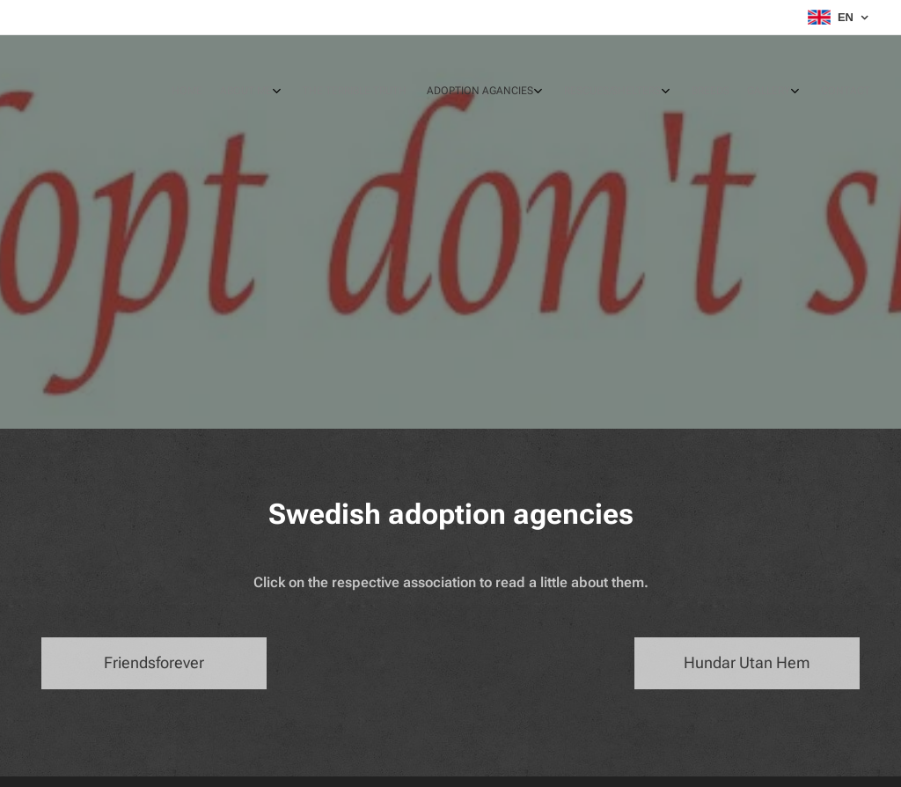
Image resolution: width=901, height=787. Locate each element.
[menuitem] (696, 92)
